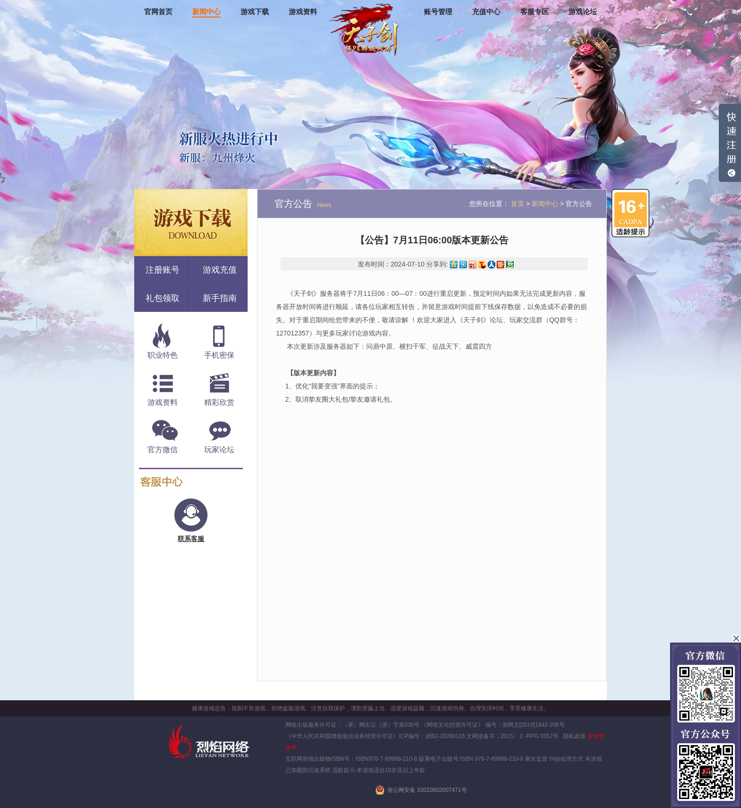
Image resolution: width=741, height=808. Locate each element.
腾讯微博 (463, 264)
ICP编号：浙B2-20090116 (432, 736)
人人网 (491, 264)
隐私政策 (574, 736)
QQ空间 (453, 264)
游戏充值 (220, 270)
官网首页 (158, 12)
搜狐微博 (482, 264)
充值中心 (486, 12)
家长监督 (536, 759)
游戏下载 (255, 12)
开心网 (500, 264)
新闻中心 (206, 12)
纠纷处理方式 (566, 759)
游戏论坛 (583, 12)
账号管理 (438, 12)
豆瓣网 (510, 264)
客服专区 (534, 12)
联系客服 (191, 538)
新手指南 (220, 298)
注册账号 (163, 270)
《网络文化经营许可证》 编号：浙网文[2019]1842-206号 (492, 725)
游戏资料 (303, 12)
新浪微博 (472, 264)
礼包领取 (163, 298)
